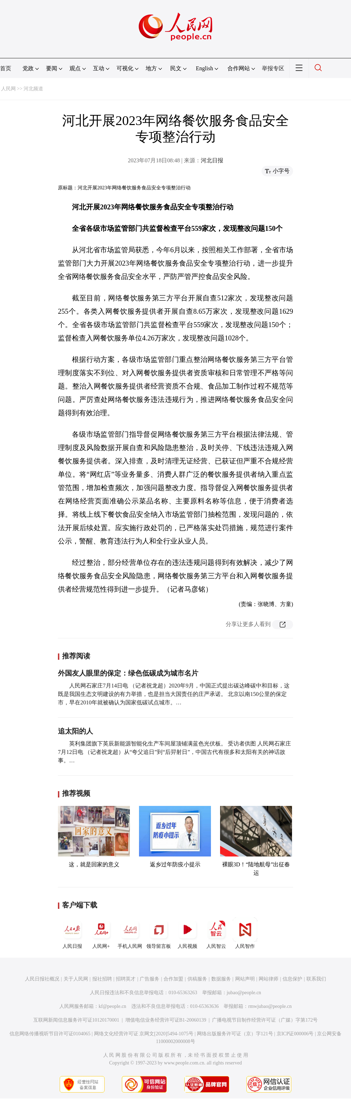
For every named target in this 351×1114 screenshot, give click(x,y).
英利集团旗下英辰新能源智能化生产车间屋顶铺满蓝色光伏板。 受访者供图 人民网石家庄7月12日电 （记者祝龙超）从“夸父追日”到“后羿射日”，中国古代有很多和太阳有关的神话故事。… (174, 752)
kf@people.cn (112, 1006)
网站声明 (245, 979)
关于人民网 (76, 979)
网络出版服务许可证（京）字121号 (235, 1033)
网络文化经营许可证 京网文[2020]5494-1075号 (144, 1033)
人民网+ (101, 933)
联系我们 (316, 979)
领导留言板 (158, 933)
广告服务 (149, 979)
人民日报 (72, 933)
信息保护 (292, 979)
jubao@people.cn (244, 992)
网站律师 (268, 979)
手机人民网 (130, 933)
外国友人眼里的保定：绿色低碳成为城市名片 (128, 673)
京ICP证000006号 (295, 1033)
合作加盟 (173, 979)
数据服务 (221, 979)
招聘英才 (125, 979)
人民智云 (216, 933)
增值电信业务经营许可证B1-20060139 (165, 1020)
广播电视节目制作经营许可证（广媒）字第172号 (265, 1020)
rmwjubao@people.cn (270, 1006)
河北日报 (212, 160)
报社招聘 (102, 979)
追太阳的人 (75, 731)
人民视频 (187, 933)
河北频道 (33, 88)
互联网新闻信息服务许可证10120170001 (76, 1020)
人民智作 (245, 933)
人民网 (8, 88)
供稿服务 (197, 979)
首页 (5, 68)
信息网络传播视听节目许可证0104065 (50, 1033)
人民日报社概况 (42, 979)
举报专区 (273, 68)
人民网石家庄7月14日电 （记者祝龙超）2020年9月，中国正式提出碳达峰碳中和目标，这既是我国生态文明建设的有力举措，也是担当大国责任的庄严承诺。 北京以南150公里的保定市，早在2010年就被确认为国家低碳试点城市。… (174, 694)
